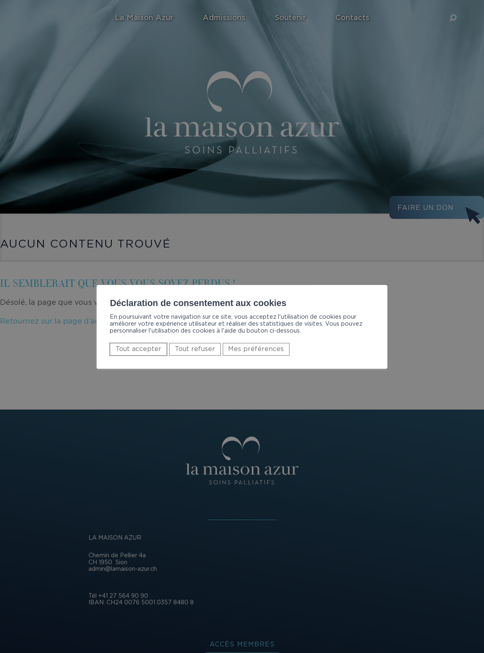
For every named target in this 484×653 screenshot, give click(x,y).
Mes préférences (256, 349)
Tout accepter (138, 349)
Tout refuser (195, 349)
